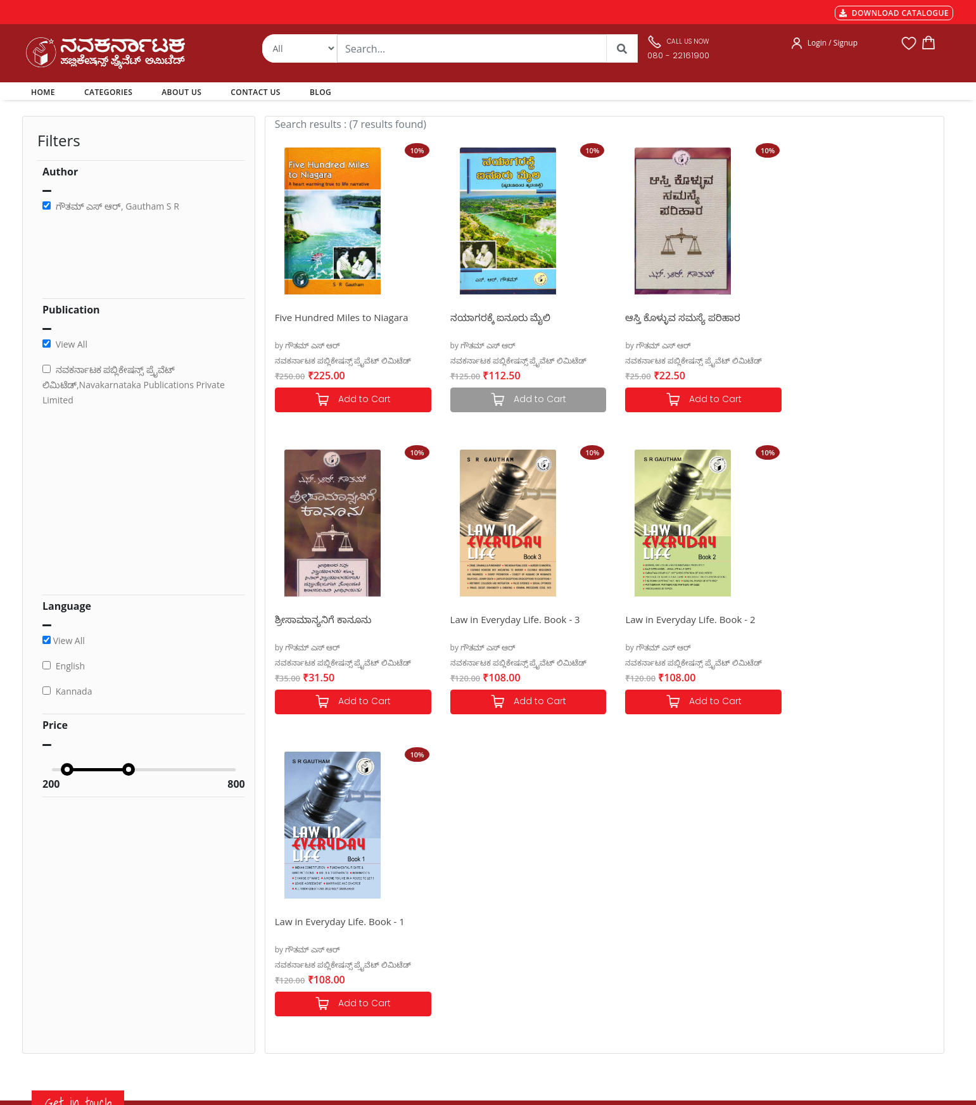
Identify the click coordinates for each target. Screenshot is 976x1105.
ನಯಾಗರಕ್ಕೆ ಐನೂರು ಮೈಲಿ (495, 317)
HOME (45, 92)
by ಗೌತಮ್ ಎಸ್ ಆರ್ (308, 345)
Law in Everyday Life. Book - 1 (679, 619)
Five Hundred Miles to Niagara (342, 317)
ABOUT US (181, 92)
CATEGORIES (108, 92)
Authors (455, 897)
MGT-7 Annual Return (306, 912)
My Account (462, 927)
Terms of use (289, 973)
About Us (457, 943)
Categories (460, 912)
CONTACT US (256, 92)
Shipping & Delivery (302, 927)
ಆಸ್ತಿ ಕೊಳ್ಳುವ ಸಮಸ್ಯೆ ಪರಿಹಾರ (671, 317)
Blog (448, 973)
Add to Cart (350, 400)
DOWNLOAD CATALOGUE (894, 13)
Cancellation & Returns (308, 943)
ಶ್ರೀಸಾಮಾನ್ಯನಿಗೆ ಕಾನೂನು (831, 317)
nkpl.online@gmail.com (81, 1028)
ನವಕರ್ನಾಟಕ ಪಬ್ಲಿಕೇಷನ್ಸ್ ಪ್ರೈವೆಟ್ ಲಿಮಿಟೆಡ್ (343, 360)
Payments (284, 897)
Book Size (283, 988)
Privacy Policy (290, 958)
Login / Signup (833, 42)
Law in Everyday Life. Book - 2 (509, 619)
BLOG (320, 92)
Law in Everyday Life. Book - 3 (340, 619)
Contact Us (460, 958)
